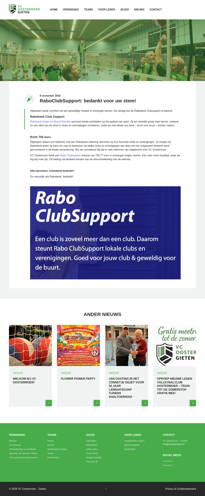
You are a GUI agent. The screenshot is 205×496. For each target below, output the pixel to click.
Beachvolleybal (131, 445)
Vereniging (71, 9)
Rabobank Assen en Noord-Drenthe (50, 121)
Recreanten (53, 457)
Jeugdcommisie (93, 457)
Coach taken (92, 453)
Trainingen (91, 441)
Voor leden (106, 9)
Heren (50, 441)
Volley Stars (92, 449)
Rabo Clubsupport (70, 155)
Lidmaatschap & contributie (22, 449)
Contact (155, 9)
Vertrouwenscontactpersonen (23, 457)
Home (54, 9)
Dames (50, 445)
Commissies (15, 445)
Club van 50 (92, 461)
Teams (88, 9)
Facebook (167, 461)
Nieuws (139, 9)
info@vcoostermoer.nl (173, 444)
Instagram (168, 465)
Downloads (129, 449)
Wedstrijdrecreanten (57, 449)
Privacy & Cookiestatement (180, 488)
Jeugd (124, 9)
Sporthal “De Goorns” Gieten (23, 453)
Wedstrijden (92, 445)
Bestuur (13, 441)
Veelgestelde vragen (134, 441)
